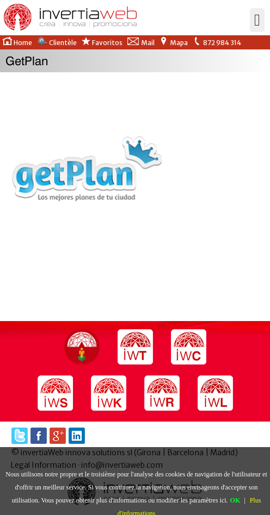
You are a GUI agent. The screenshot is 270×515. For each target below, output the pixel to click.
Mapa (173, 42)
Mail (141, 42)
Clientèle (56, 42)
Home (17, 42)
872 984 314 (216, 42)
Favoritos (101, 42)
